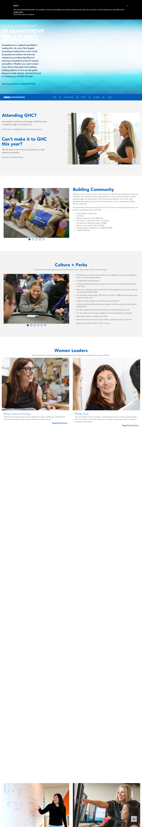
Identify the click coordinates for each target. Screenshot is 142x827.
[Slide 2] (36, 239)
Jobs (54, 97)
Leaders (97, 97)
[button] (127, 6)
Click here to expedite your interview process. (22, 129)
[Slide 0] (29, 239)
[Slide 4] (43, 239)
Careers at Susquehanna (12, 157)
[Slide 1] (33, 239)
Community (69, 97)
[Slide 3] (40, 239)
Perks (83, 97)
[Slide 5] (45, 325)
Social (110, 97)
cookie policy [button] (18, 12)
